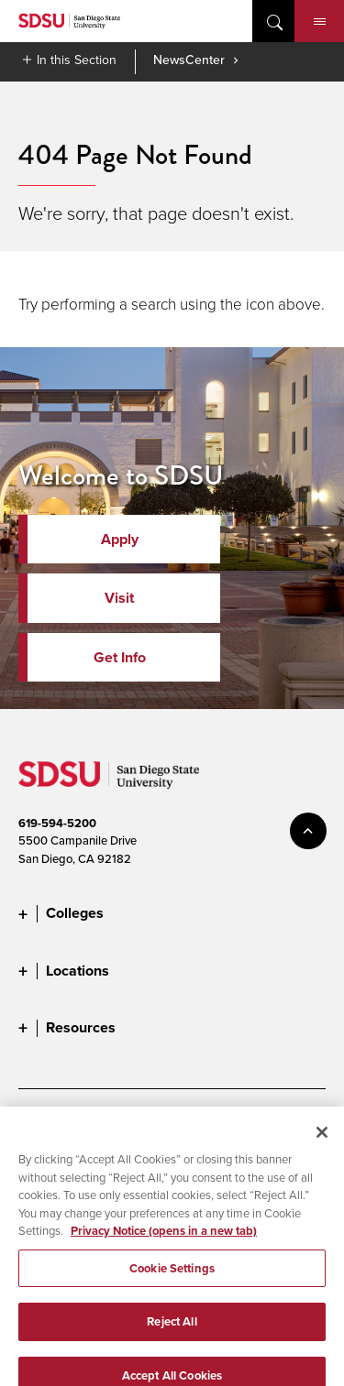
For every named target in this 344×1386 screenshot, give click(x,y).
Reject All (171, 1329)
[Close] (322, 1139)
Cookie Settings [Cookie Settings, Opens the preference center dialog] (172, 1275)
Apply (120, 539)
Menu (320, 22)
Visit (119, 597)
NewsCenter (189, 59)
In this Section (77, 59)
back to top (308, 831)
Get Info (120, 657)
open (273, 21)
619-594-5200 (57, 823)
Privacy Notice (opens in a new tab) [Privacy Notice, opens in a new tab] (164, 1238)
